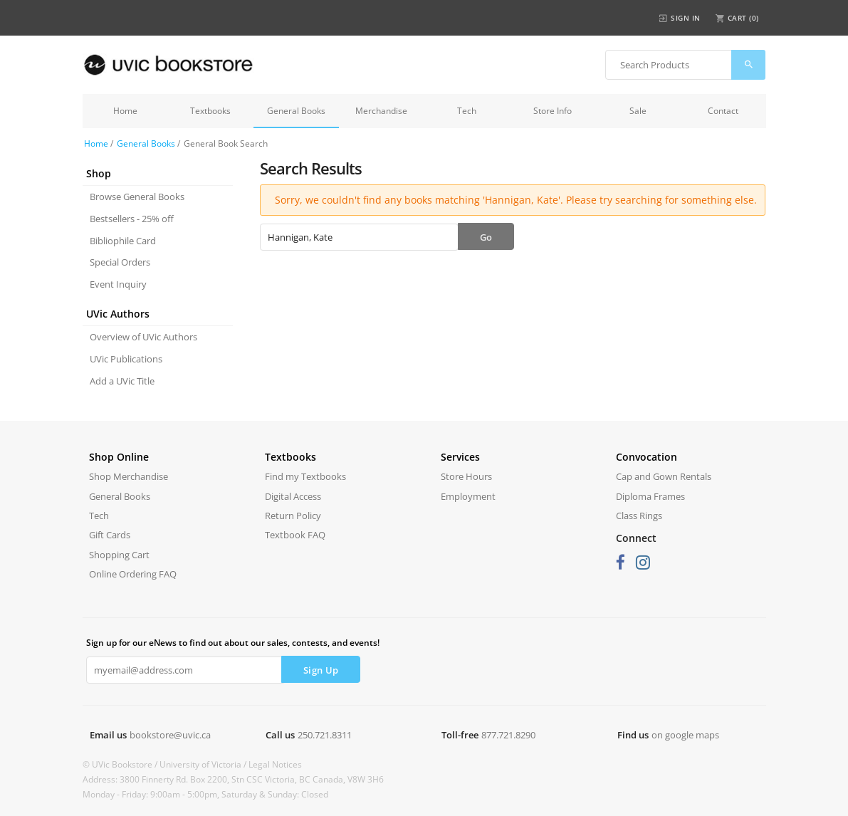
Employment (468, 496)
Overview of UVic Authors (143, 336)
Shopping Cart (119, 554)
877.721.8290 (508, 734)
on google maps (685, 734)
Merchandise (381, 111)
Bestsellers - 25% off (132, 218)
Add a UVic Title (122, 381)
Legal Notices (275, 764)
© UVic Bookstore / (121, 764)
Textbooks (210, 111)
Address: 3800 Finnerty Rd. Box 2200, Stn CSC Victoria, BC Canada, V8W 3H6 (233, 779)
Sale (638, 111)
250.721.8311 (325, 734)
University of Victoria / (203, 764)
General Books (296, 111)
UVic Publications (126, 358)
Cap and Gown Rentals (663, 476)
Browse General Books (137, 196)
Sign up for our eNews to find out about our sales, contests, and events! (232, 643)
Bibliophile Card (123, 240)
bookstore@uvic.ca (170, 734)
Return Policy (293, 515)
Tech (466, 111)
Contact (723, 111)
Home (125, 111)
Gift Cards (109, 534)
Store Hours (466, 476)
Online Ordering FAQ (133, 573)
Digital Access (293, 496)
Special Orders (120, 262)
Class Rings (639, 515)
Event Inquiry (118, 284)
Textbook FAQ (295, 534)
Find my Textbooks (305, 476)
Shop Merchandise (128, 476)
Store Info (552, 111)
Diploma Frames (650, 496)
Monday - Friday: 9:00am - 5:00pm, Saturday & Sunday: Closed (205, 794)
